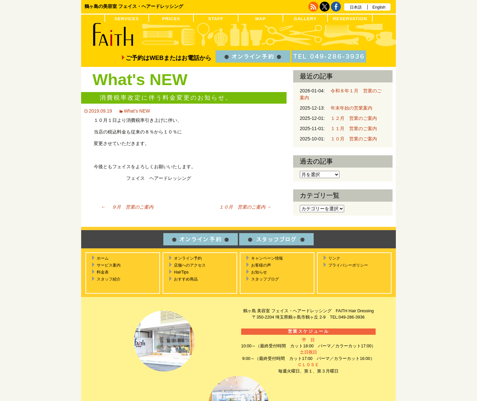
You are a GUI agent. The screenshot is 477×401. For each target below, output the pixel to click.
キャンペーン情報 (267, 258)
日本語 (356, 7)
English (378, 7)
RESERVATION (350, 18)
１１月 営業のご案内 (351, 128)
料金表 (103, 272)
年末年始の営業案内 (349, 108)
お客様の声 (261, 265)
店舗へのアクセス (190, 265)
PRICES (171, 18)
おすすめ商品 (186, 279)
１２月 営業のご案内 (351, 118)
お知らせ (259, 272)
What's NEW (137, 111)
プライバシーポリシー (348, 265)
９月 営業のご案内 (127, 207)
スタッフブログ (265, 279)
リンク (334, 258)
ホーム (103, 258)
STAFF (215, 18)
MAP (260, 18)
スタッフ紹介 (109, 279)
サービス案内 (109, 265)
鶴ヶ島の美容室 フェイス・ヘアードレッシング (133, 6)
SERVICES (127, 18)
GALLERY (305, 18)
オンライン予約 (188, 258)
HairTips (181, 272)
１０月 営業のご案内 (242, 207)
